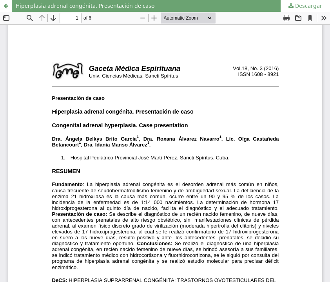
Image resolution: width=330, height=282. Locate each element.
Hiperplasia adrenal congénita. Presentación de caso (85, 5)
